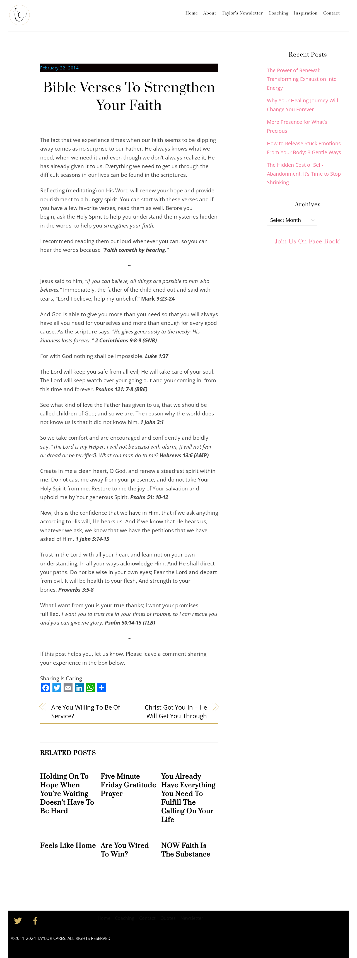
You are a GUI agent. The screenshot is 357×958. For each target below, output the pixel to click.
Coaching (278, 13)
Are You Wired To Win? (125, 850)
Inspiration (306, 13)
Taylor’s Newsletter (242, 13)
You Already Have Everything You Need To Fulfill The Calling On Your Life (188, 798)
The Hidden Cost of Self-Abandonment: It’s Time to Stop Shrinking (304, 173)
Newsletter (191, 918)
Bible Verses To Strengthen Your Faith (129, 97)
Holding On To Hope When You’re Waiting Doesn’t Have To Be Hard (67, 794)
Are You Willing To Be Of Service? (85, 711)
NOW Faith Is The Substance (185, 850)
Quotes (168, 918)
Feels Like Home (68, 845)
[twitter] (18, 920)
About (209, 13)
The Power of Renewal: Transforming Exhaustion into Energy (302, 79)
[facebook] (36, 920)
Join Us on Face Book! (308, 241)
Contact (331, 13)
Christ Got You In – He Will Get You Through (176, 711)
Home (191, 13)
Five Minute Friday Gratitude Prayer (128, 785)
